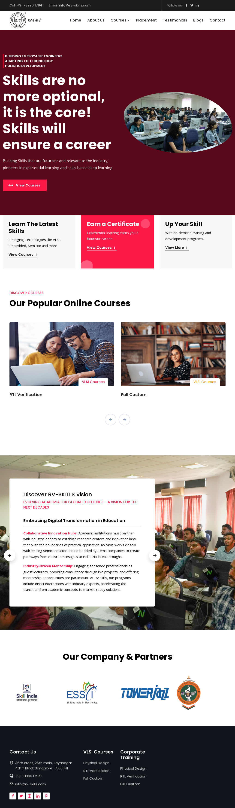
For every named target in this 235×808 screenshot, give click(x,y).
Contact (218, 20)
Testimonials (175, 20)
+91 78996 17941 (30, 5)
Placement (146, 20)
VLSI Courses (93, 381)
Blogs (198, 20)
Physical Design (96, 762)
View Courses (24, 254)
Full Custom (134, 394)
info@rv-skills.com (74, 5)
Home (75, 20)
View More (177, 247)
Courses (120, 20)
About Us (96, 20)
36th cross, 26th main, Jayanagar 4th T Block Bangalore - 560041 (43, 765)
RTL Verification (25, 394)
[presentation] (110, 419)
